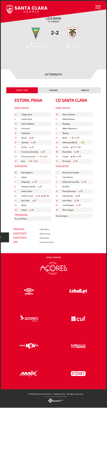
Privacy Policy (49, 396)
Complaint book (61, 396)
